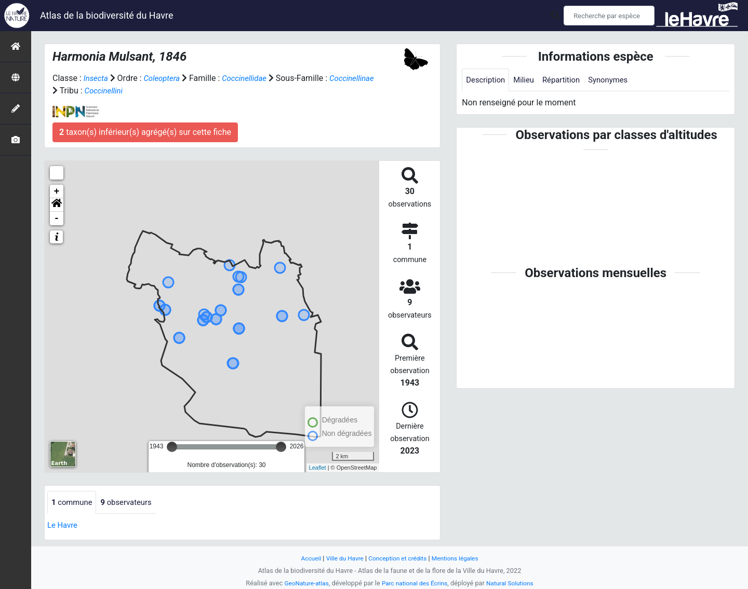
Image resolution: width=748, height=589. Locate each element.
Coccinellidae (251, 78)
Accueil (305, 558)
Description (487, 80)
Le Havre (63, 526)
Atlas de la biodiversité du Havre (106, 15)
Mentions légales (459, 558)
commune (73, 503)
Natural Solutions (514, 583)
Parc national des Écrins (414, 583)
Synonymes (617, 80)
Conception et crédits (398, 558)
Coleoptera (164, 78)
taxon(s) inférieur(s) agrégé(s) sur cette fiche (145, 132)
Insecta (97, 78)
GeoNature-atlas (302, 583)
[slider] (172, 447)
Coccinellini (155, 90)
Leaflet (317, 467)
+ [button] (57, 191)
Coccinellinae (76, 90)
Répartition (567, 80)
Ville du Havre (341, 558)
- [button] (57, 218)
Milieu (527, 80)
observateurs (131, 503)
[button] (56, 205)
